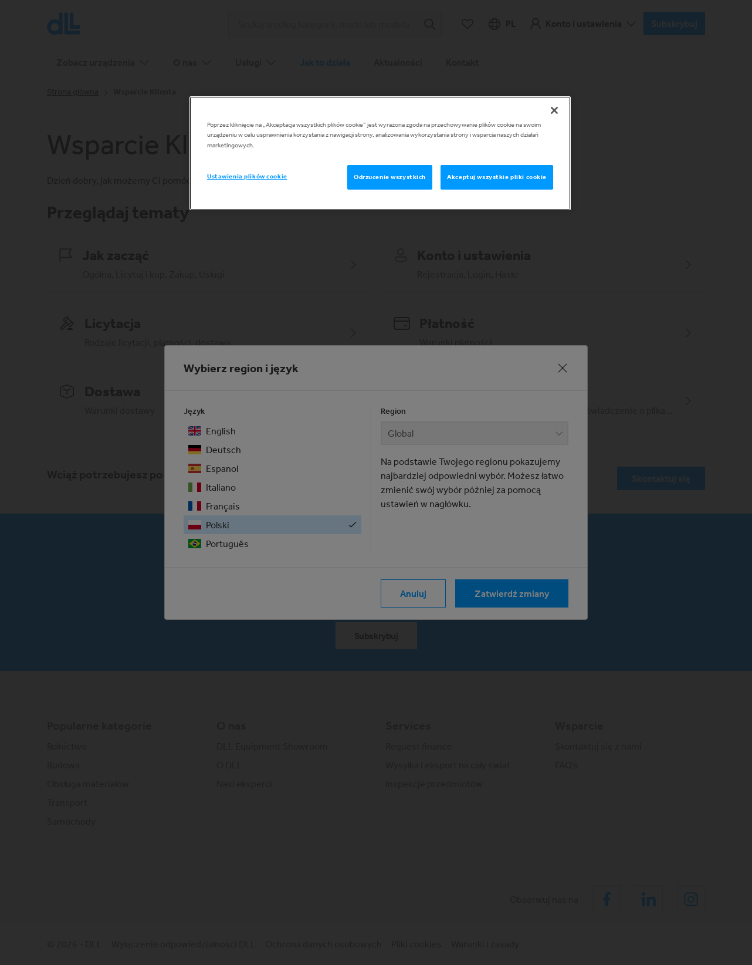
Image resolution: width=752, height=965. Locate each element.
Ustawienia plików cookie (247, 176)
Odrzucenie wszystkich (390, 177)
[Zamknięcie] (554, 110)
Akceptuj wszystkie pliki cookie (497, 177)
